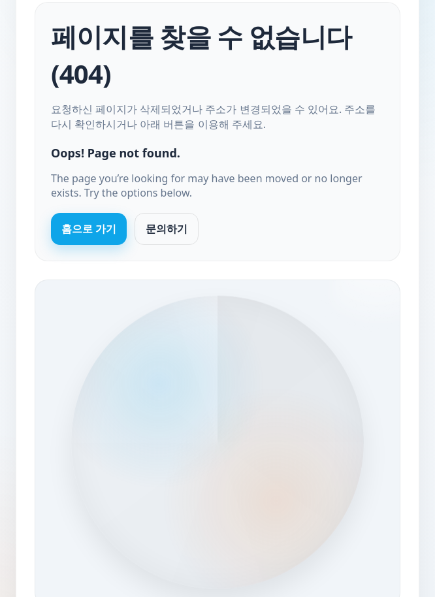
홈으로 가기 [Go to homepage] (88, 228)
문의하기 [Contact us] (166, 228)
